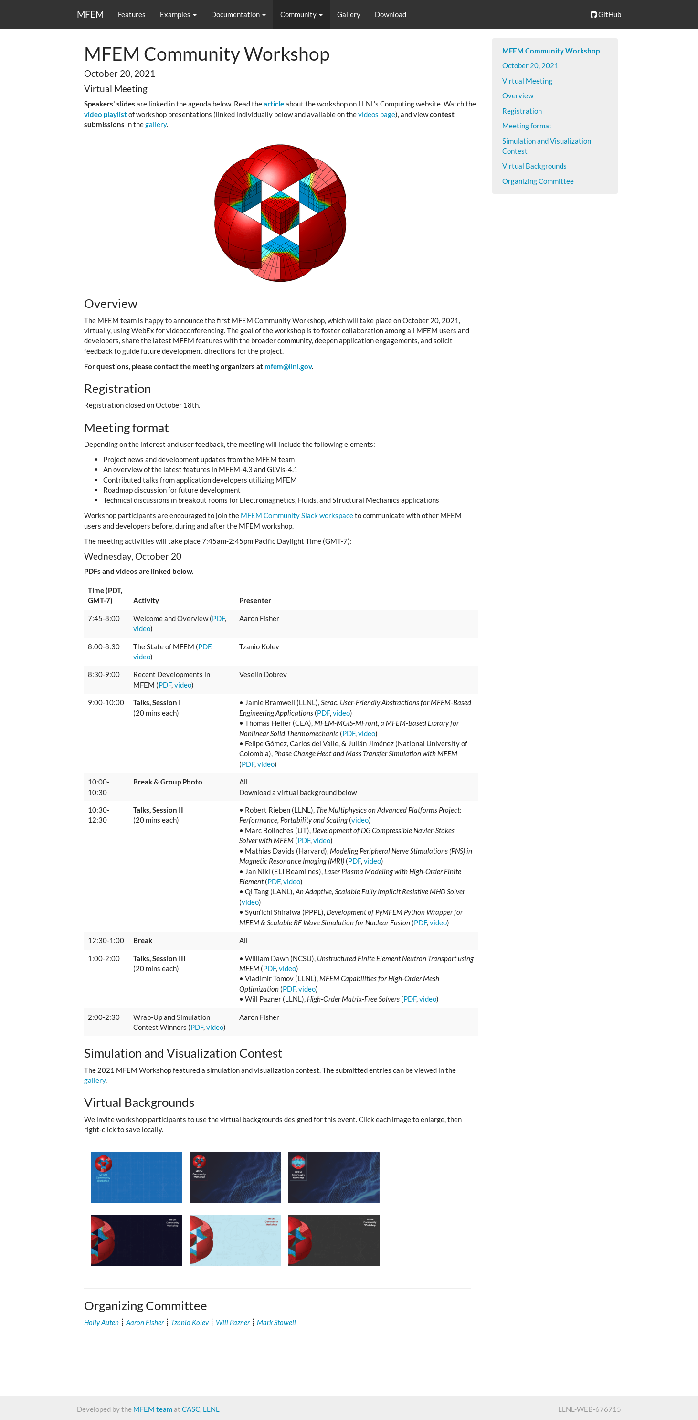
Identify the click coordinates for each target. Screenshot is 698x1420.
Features (132, 14)
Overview (517, 95)
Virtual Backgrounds (534, 165)
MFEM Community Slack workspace (297, 515)
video (141, 628)
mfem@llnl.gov (288, 366)
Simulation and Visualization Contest (546, 146)
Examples (178, 14)
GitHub (606, 14)
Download (390, 14)
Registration (522, 110)
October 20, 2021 (530, 65)
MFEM (90, 14)
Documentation (238, 14)
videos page (376, 114)
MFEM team (152, 1409)
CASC (191, 1409)
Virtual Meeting (527, 80)
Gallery (348, 14)
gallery (156, 124)
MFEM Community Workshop (551, 50)
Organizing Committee (538, 181)
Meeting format (527, 125)
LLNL (211, 1409)
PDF (218, 618)
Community (301, 14)
